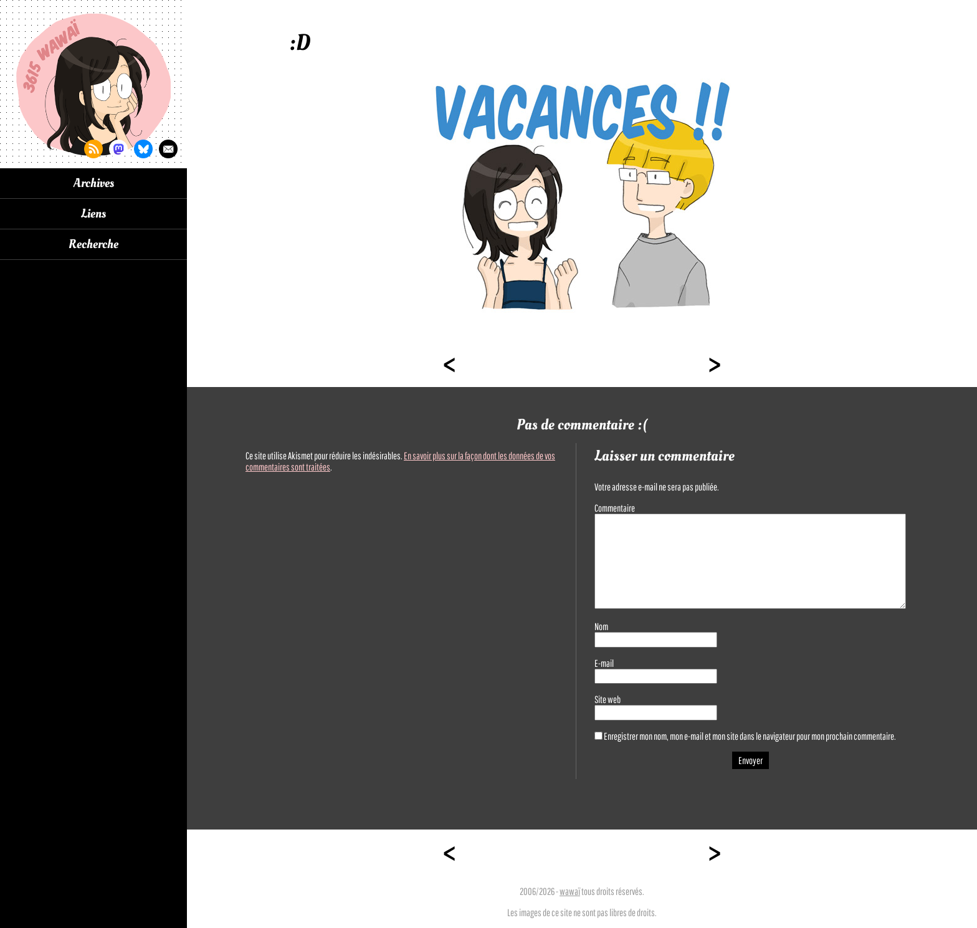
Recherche (93, 244)
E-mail (604, 663)
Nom (601, 626)
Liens (93, 213)
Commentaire (614, 508)
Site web (607, 699)
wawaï (570, 891)
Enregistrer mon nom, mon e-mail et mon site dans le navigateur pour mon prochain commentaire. (750, 736)
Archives (94, 183)
